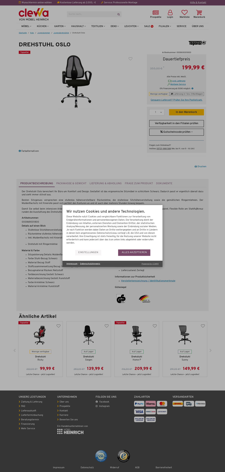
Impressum (72, 264)
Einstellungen (88, 252)
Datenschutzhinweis (90, 264)
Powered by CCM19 (150, 264)
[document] (112, 229)
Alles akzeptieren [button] (134, 252)
